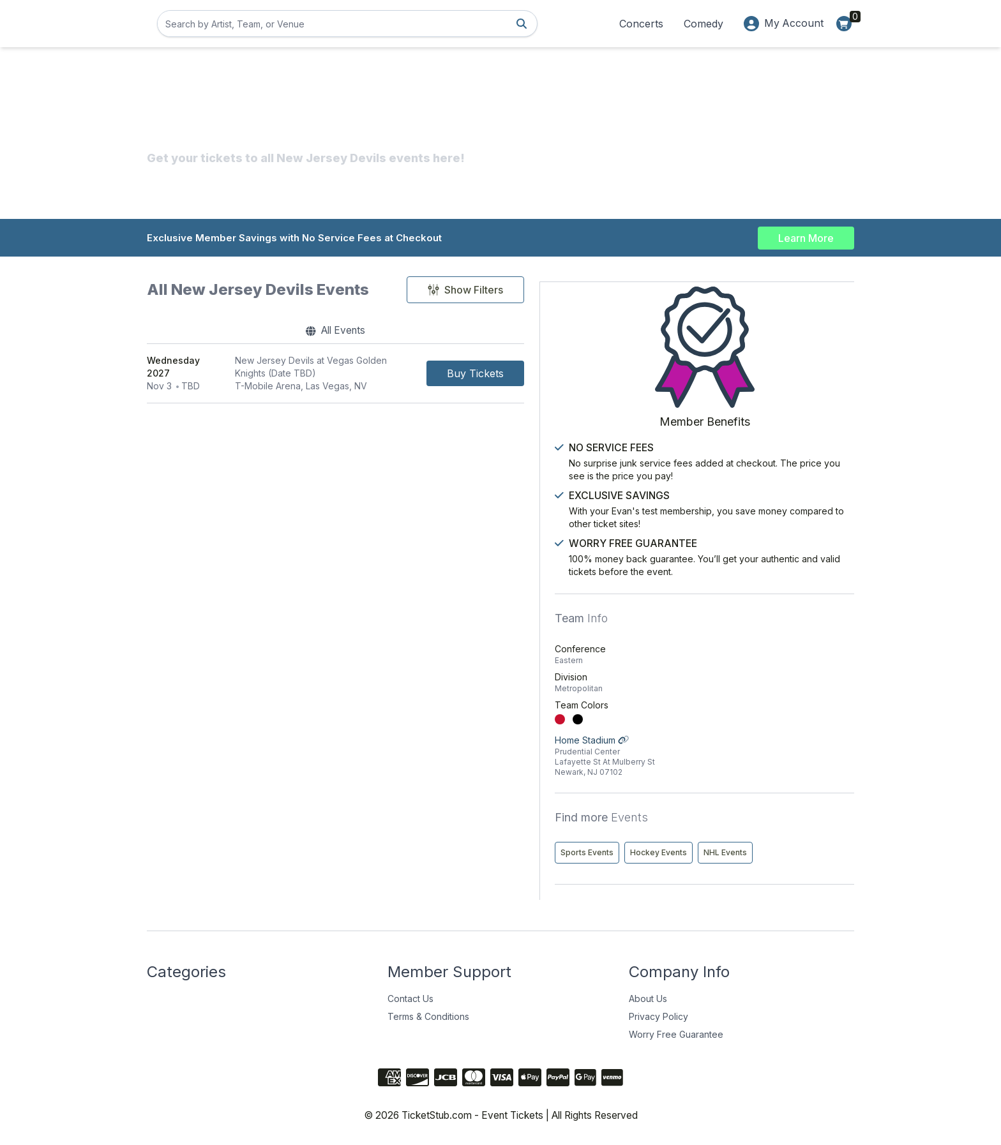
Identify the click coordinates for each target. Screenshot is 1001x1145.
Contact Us (410, 999)
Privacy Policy (658, 1017)
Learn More (806, 237)
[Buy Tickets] (606, 374)
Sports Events (728, 826)
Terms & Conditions (428, 1017)
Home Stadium (775, 729)
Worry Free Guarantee (676, 1034)
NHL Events (724, 853)
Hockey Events (800, 826)
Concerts (641, 23)
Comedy (703, 23)
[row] (401, 375)
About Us (648, 999)
